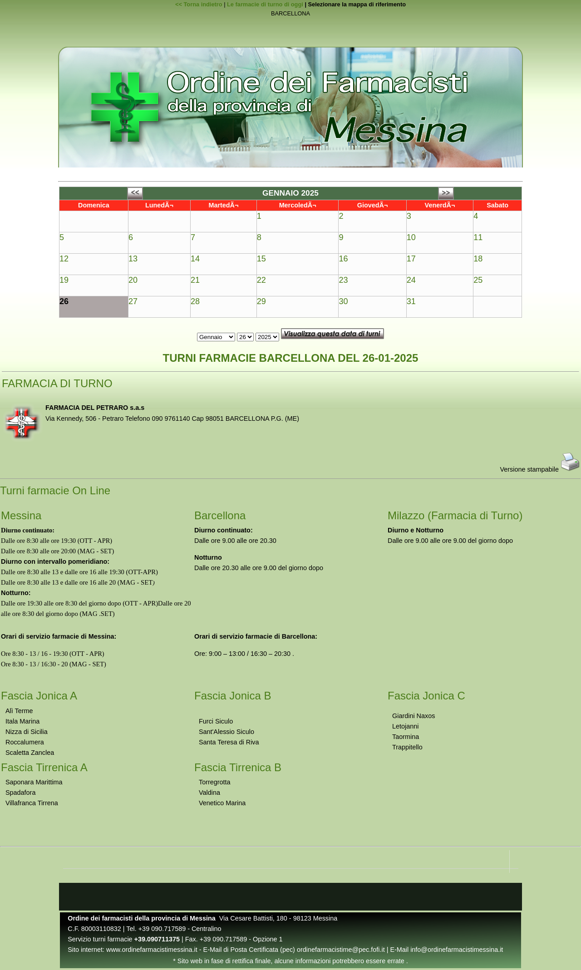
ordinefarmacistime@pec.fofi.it (341, 949)
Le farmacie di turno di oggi (265, 4)
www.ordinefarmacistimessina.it (151, 949)
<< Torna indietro (198, 4)
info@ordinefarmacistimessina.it (456, 949)
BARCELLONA (290, 14)
